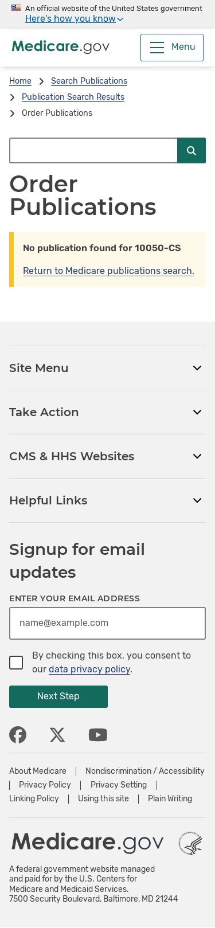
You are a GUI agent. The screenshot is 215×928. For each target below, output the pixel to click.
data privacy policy (89, 669)
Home (20, 81)
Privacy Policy (45, 785)
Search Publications (89, 81)
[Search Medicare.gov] (93, 150)
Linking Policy (34, 799)
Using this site (103, 799)
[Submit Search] (191, 150)
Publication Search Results (73, 97)
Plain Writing (170, 799)
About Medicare (38, 772)
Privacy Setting (119, 785)
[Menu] (172, 47)
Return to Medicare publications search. (108, 270)
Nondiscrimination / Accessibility (145, 772)
